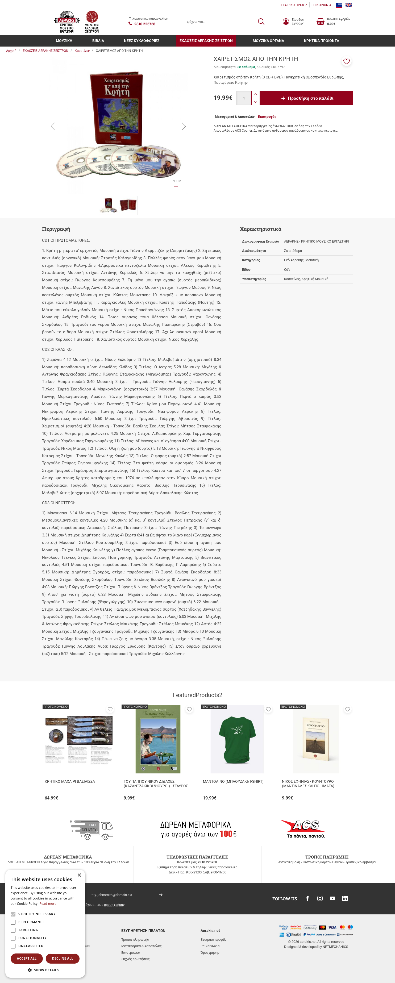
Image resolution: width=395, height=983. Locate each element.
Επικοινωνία (210, 946)
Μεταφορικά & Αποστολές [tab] (235, 117)
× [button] (79, 875)
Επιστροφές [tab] (267, 117)
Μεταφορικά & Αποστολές (141, 946)
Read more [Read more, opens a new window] (47, 903)
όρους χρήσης (114, 905)
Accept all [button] (27, 958)
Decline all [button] (62, 958)
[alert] (45, 924)
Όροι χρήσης (210, 953)
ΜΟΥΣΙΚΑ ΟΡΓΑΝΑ (268, 41)
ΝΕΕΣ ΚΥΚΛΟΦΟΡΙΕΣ (141, 41)
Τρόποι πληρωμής (135, 940)
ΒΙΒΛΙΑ (98, 41)
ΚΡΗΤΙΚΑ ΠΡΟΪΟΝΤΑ (321, 41)
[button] (347, 61)
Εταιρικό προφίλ (213, 940)
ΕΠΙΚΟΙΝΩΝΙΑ (321, 5)
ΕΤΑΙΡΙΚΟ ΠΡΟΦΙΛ (294, 5)
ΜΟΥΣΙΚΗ (64, 41)
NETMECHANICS (335, 947)
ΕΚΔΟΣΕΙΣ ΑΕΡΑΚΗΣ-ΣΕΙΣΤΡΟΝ (206, 41)
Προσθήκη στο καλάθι (311, 98)
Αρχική (11, 51)
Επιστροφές (130, 953)
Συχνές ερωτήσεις (135, 959)
